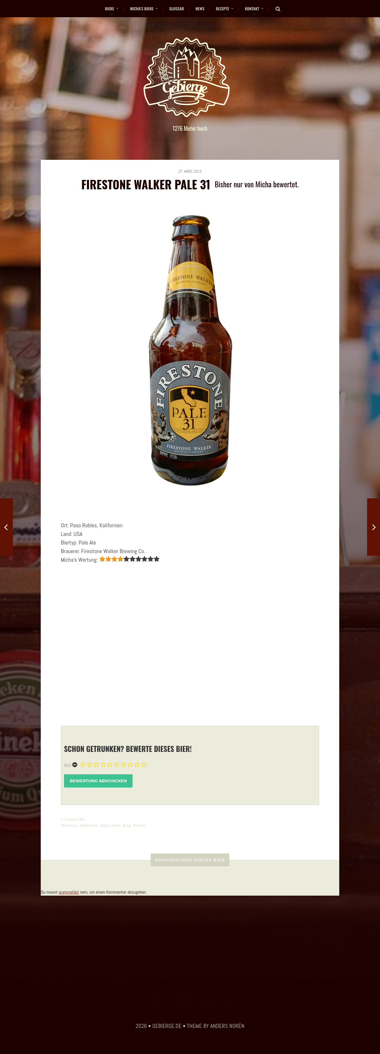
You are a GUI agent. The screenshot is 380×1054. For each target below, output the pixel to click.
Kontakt (252, 8)
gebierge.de (167, 1026)
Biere (109, 8)
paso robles (112, 825)
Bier (67, 765)
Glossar (176, 8)
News (199, 8)
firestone (70, 825)
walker (141, 825)
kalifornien (90, 825)
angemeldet (69, 892)
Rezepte (222, 8)
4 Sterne (71, 819)
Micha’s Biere (142, 8)
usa (128, 825)
